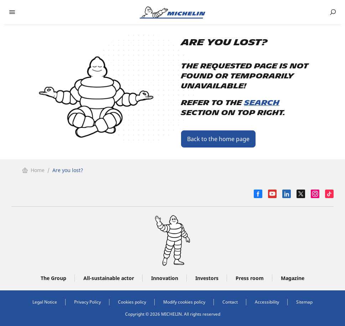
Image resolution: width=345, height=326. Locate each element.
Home (33, 170)
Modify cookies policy (184, 302)
